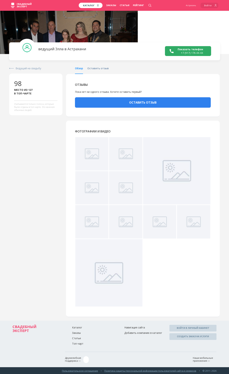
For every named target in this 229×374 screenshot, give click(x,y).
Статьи (124, 5)
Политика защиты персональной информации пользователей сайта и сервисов (150, 370)
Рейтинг (138, 5)
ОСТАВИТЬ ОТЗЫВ (143, 102)
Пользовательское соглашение (80, 370)
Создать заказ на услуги (193, 336)
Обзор (79, 68)
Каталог (77, 327)
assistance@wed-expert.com (104, 359)
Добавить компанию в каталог (143, 333)
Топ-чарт (77, 343)
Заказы (111, 5)
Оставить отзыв (98, 68)
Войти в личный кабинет (193, 327)
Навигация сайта (134, 327)
